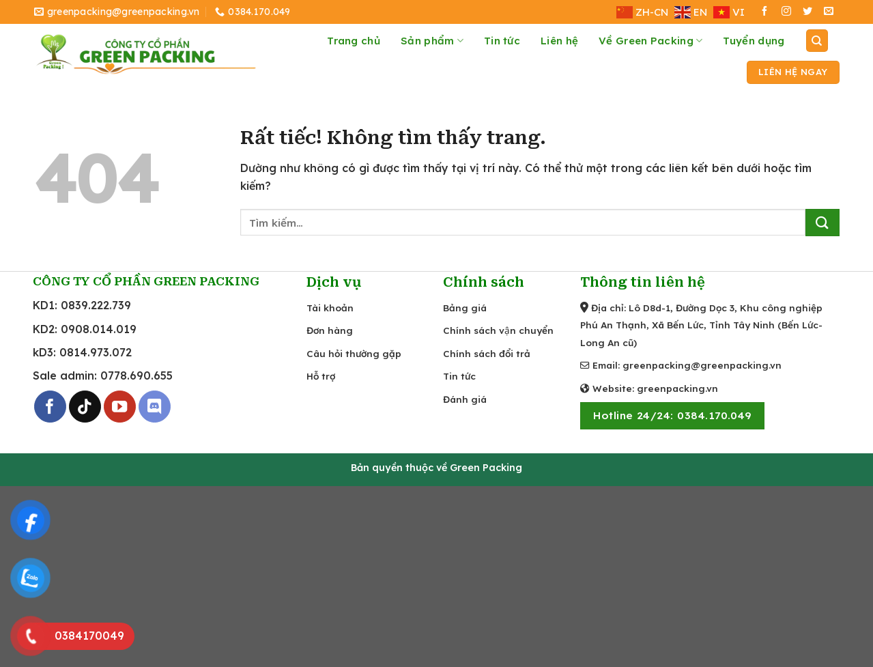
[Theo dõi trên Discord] (155, 407)
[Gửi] (822, 222)
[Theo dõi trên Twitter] (807, 12)
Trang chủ (353, 40)
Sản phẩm (432, 41)
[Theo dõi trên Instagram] (786, 12)
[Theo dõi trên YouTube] (120, 407)
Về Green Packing (650, 41)
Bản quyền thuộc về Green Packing (436, 468)
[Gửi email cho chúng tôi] (828, 12)
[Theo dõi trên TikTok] (85, 407)
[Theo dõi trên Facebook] (764, 12)
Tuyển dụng (753, 40)
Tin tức (502, 40)
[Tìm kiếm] (817, 40)
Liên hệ (559, 40)
